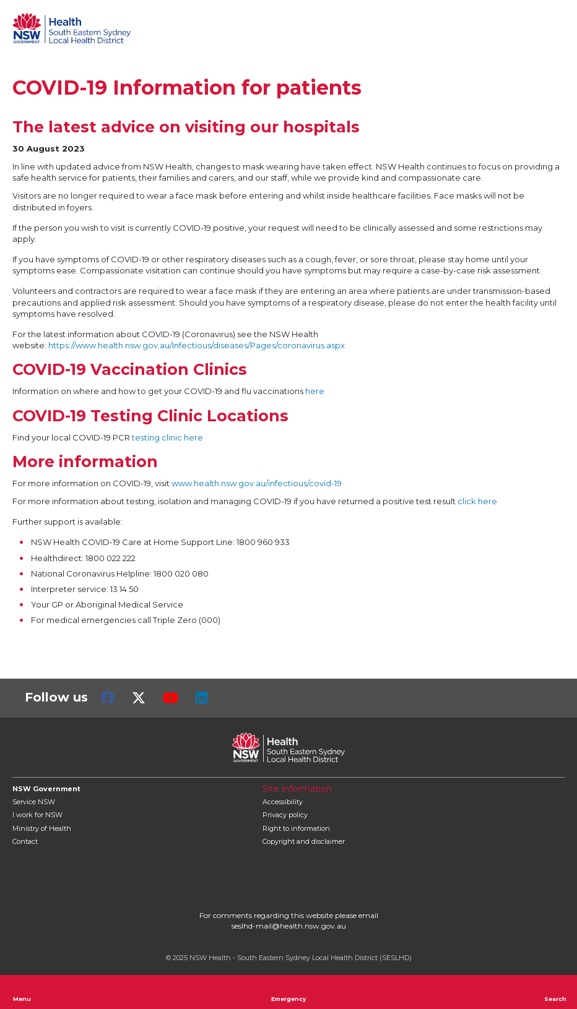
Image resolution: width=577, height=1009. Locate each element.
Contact (25, 841)
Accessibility (282, 801)
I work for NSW (37, 814)
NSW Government (46, 788)
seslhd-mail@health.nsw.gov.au (289, 925)
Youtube (170, 698)
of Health (41, 828)
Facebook (108, 698)
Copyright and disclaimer (303, 841)
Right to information (296, 828)
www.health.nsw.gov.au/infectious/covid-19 (256, 483)
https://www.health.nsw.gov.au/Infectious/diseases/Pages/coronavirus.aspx (196, 345)
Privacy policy (285, 814)
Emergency (288, 991)
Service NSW (33, 801)
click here (477, 501)
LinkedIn (201, 698)
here (314, 391)
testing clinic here (167, 437)
